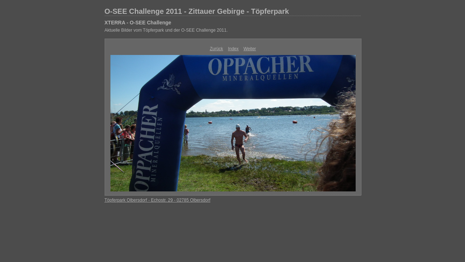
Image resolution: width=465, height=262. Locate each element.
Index (233, 48)
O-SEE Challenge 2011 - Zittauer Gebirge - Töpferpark (197, 11)
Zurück (216, 48)
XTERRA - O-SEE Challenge (138, 22)
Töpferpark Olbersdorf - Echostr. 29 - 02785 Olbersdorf (157, 200)
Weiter (249, 48)
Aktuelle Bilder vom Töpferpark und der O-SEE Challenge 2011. (166, 30)
